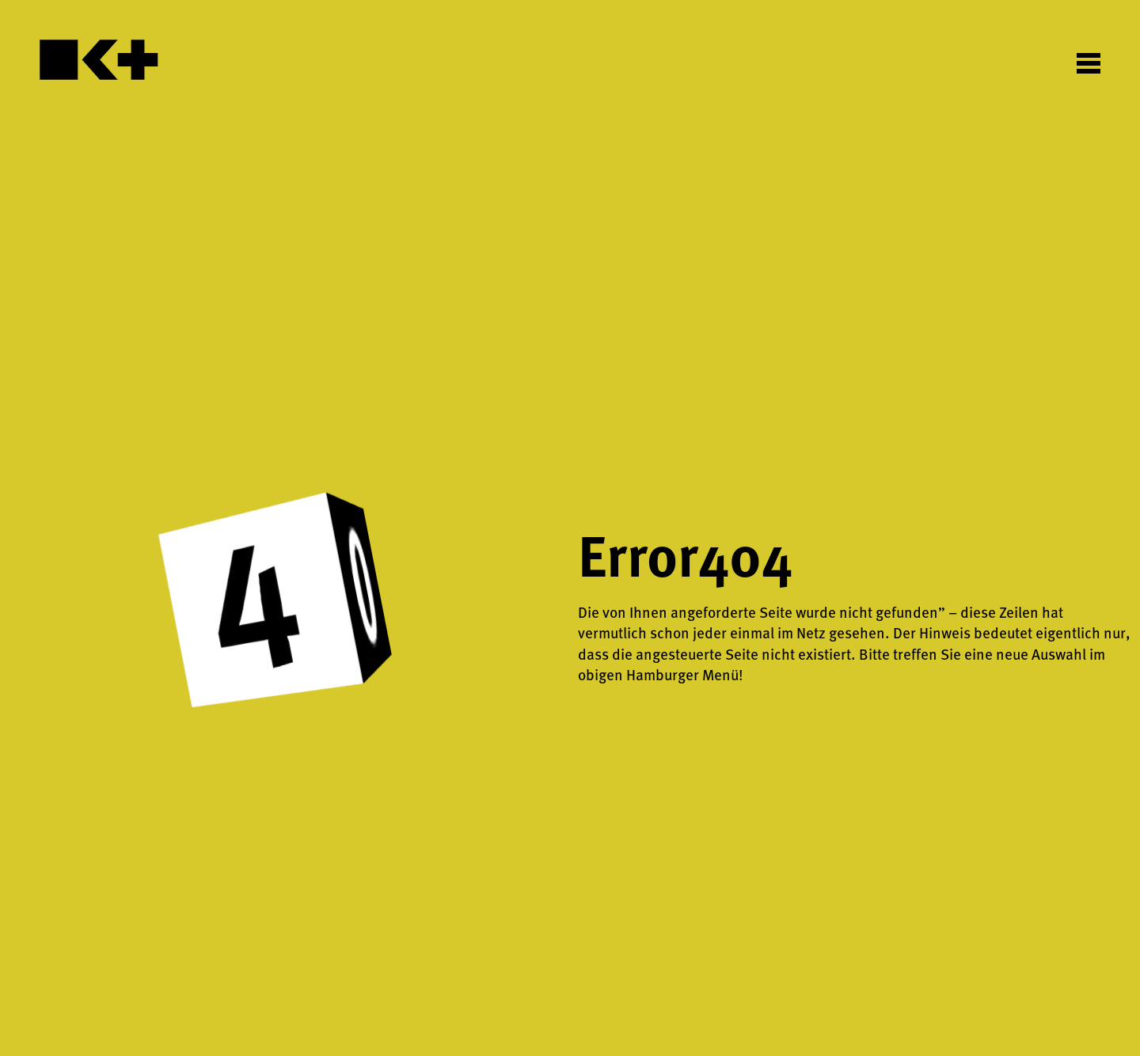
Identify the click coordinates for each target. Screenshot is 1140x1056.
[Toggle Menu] (1088, 62)
